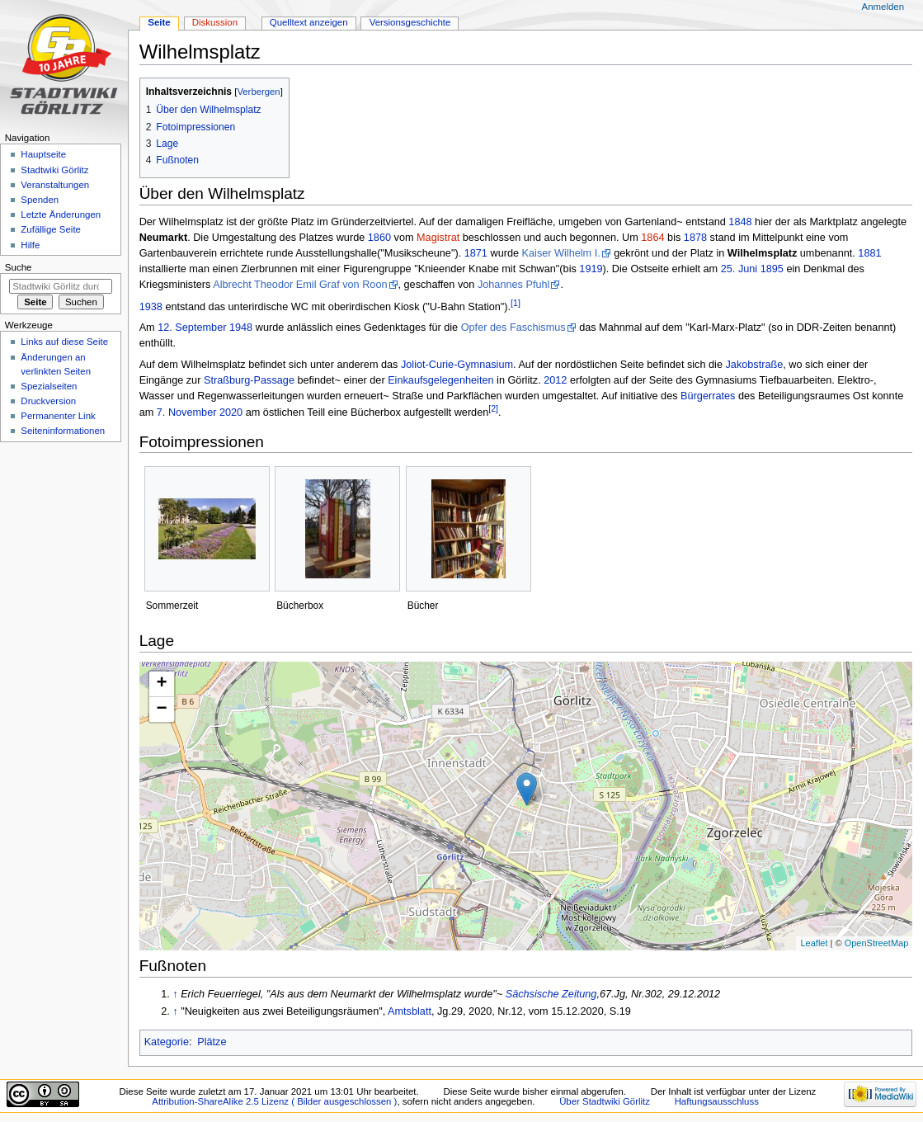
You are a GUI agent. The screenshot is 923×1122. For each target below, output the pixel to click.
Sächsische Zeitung (551, 994)
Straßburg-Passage (249, 380)
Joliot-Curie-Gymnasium (457, 364)
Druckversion (48, 401)
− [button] (162, 709)
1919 (590, 269)
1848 (739, 222)
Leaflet (813, 943)
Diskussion (215, 22)
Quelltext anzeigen (309, 22)
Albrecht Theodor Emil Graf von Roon (300, 284)
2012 (555, 380)
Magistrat (438, 237)
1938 (150, 307)
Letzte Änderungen (61, 214)
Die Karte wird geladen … (524, 806)
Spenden (40, 200)
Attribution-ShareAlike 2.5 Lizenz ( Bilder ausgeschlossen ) (274, 1101)
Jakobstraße (754, 364)
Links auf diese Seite (64, 341)
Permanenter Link (58, 416)
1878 (695, 237)
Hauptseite (43, 154)
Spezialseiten (49, 386)
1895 (772, 269)
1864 (652, 237)
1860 (379, 237)
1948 (240, 327)
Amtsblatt (409, 1011)
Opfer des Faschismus (513, 327)
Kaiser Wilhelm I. (561, 253)
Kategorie (166, 1042)
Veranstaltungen (55, 185)
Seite (159, 22)
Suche (18, 267)
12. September (192, 327)
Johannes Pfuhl (513, 284)
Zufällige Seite (51, 229)
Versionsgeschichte (410, 22)
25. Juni (739, 269)
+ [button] (162, 684)
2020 (231, 412)
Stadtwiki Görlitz (54, 170)
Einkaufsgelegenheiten (440, 380)
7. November (187, 412)
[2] (493, 408)
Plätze (211, 1042)
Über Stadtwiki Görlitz (604, 1101)
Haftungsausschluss (717, 1101)
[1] (515, 303)
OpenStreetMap (877, 943)
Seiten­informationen (63, 431)
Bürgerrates (707, 396)
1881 (869, 253)
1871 (475, 253)
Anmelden (883, 7)
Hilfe (30, 245)
